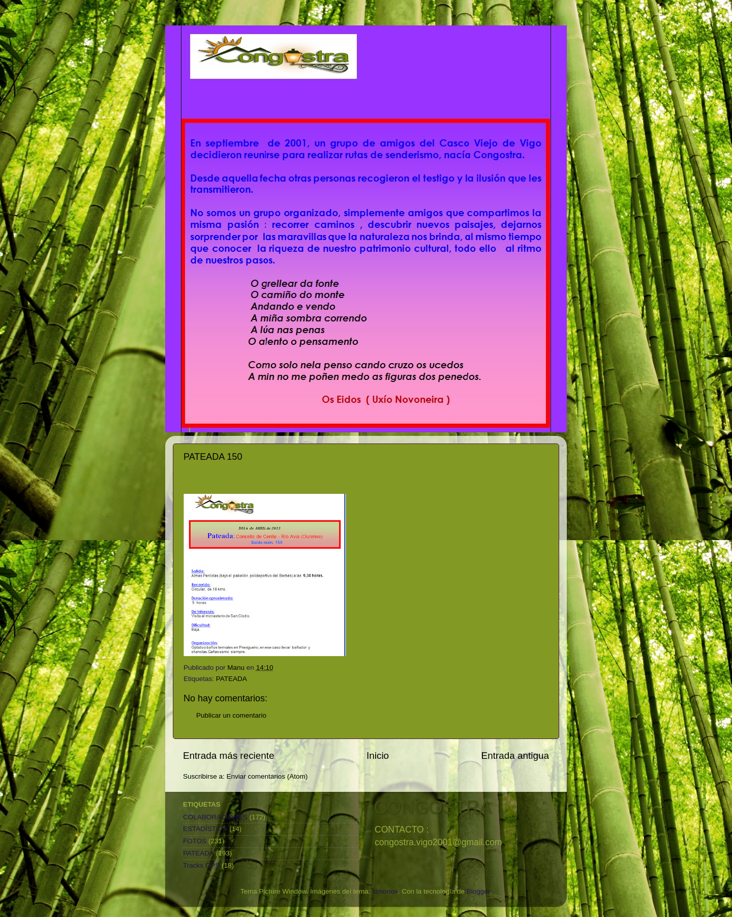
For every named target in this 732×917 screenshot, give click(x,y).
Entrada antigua (515, 755)
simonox (385, 891)
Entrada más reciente (228, 755)
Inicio (378, 755)
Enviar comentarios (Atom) (267, 776)
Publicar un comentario (231, 715)
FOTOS (194, 841)
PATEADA (231, 679)
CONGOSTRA (433, 807)
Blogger (478, 891)
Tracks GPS (201, 865)
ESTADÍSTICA (205, 829)
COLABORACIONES (215, 817)
